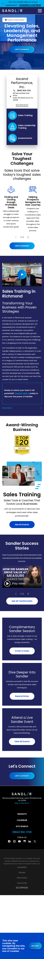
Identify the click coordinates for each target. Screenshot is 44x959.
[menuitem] (22, 867)
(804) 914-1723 (24, 90)
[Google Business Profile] (24, 841)
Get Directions (22, 105)
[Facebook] (9, 841)
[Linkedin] (29, 841)
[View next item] (28, 237)
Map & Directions (22, 803)
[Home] (12, 10)
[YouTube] (19, 841)
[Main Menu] (40, 11)
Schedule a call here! (30, 5)
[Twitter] (35, 841)
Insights (22, 814)
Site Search (22, 826)
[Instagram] (14, 841)
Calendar (22, 820)
